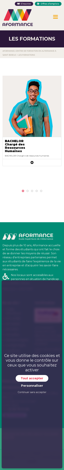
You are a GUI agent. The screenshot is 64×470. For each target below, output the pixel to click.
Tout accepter (32, 378)
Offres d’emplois (50, 4)
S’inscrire (26, 4)
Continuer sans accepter (32, 392)
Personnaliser (32, 386)
